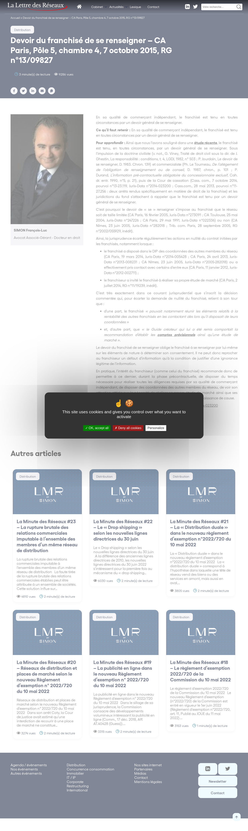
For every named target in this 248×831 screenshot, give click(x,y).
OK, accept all (97, 428)
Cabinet (97, 7)
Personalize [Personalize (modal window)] (156, 428)
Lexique (135, 7)
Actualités (116, 7)
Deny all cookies (128, 428)
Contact (153, 7)
